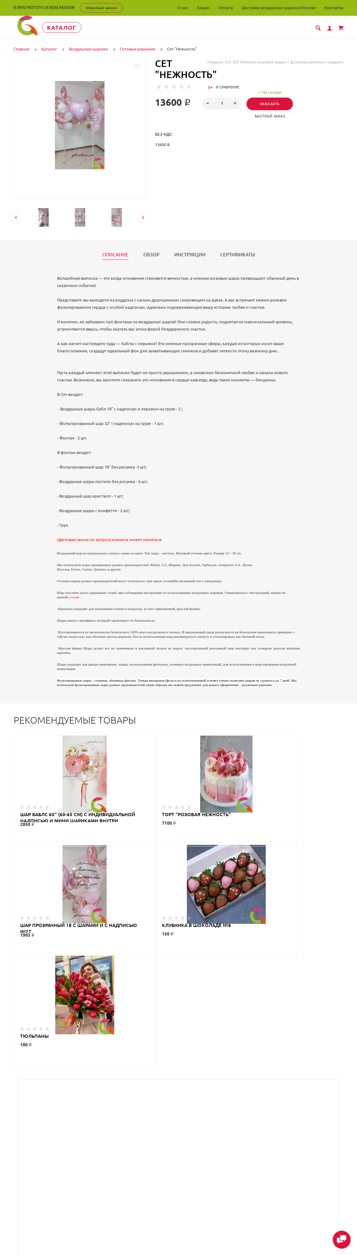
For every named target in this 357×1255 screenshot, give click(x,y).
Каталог (71, 27)
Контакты (333, 7)
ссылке (74, 597)
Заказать (271, 103)
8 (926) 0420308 (60, 7)
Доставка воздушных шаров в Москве (279, 7)
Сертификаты (237, 254)
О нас (182, 7)
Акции (203, 7)
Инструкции (189, 254)
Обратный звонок (101, 8)
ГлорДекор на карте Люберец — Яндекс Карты (178, 1106)
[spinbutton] (221, 103)
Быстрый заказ (271, 116)
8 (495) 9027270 (28, 7)
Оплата (225, 7)
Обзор (151, 254)
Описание (115, 254)
